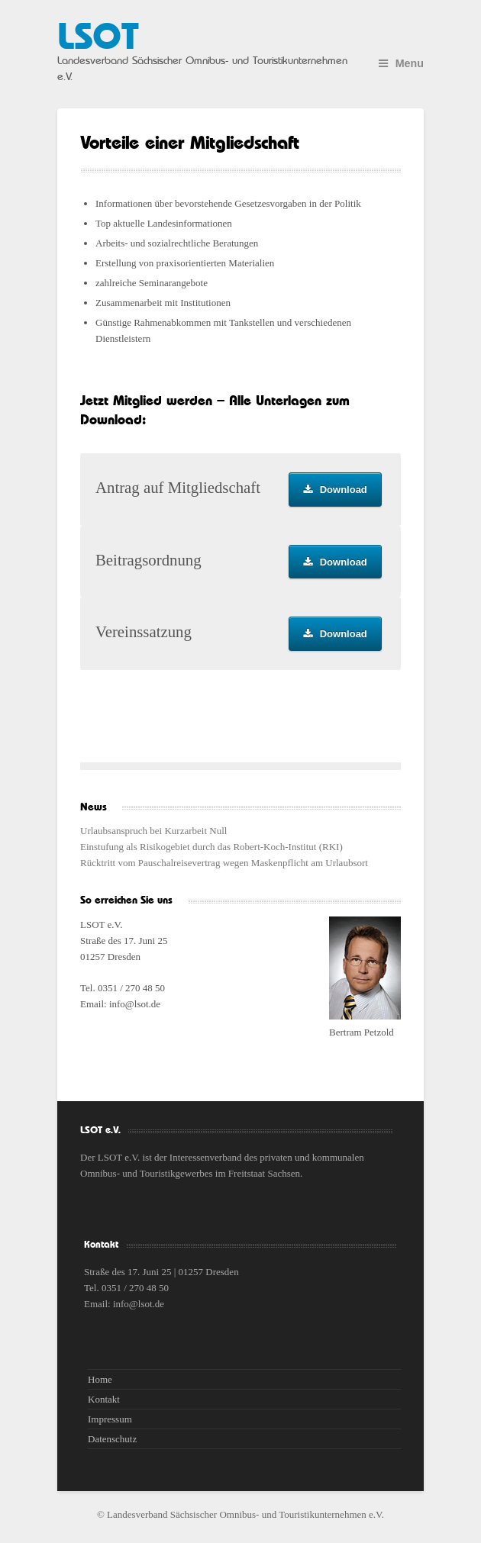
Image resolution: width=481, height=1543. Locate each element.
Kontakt (104, 1399)
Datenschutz (112, 1439)
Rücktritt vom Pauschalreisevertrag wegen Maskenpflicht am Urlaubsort (224, 862)
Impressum (110, 1419)
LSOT (97, 38)
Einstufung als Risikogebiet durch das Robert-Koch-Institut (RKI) (211, 846)
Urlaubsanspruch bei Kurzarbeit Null (153, 830)
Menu (401, 63)
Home (100, 1379)
